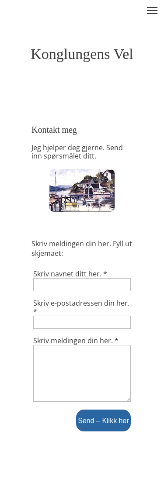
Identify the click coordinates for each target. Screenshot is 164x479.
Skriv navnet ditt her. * (70, 274)
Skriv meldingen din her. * (76, 341)
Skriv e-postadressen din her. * (81, 307)
